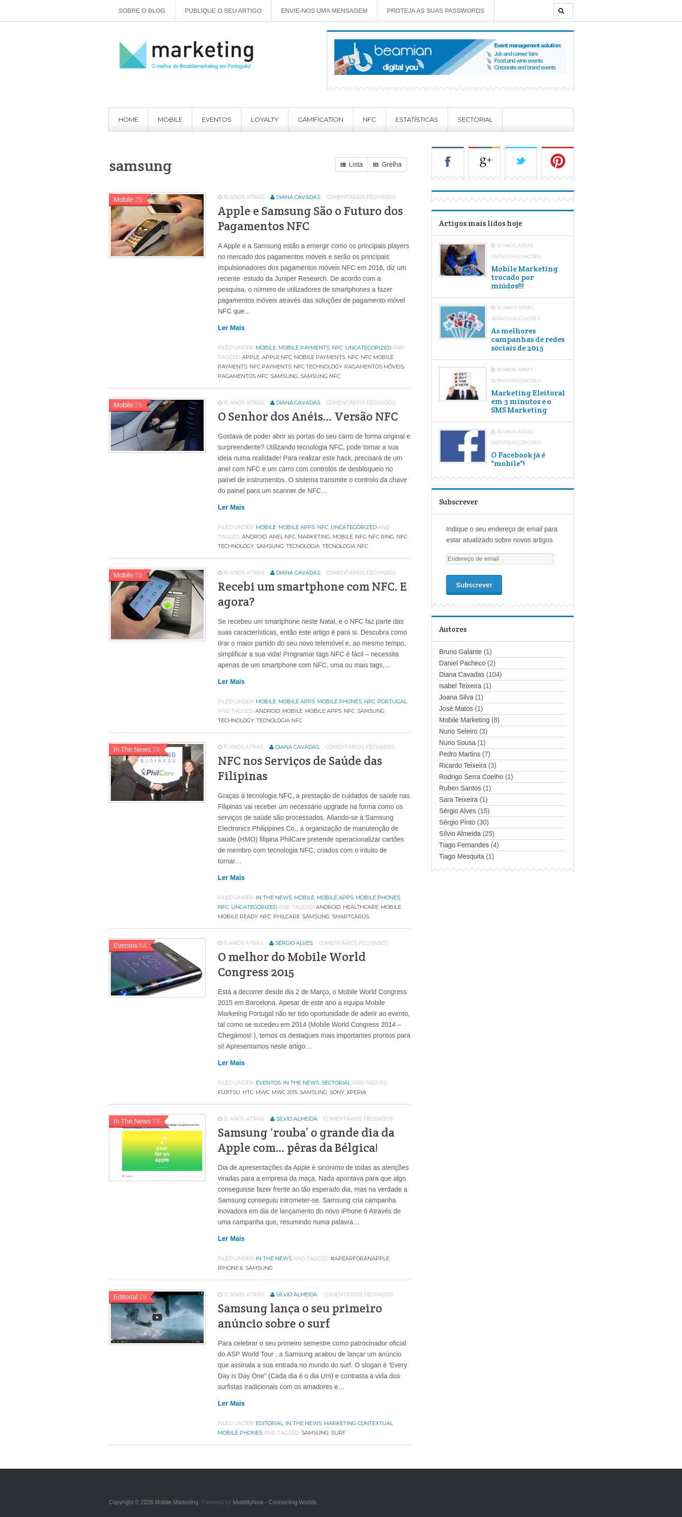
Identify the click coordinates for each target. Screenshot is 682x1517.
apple (251, 357)
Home (128, 119)
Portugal (392, 701)
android (254, 536)
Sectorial (475, 119)
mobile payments (319, 357)
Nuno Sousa (457, 742)
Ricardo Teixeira (462, 765)
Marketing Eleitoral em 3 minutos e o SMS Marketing (528, 401)
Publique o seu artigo (223, 10)
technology (236, 720)
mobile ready (238, 916)
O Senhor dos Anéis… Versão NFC (308, 416)
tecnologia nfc (345, 546)
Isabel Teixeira (460, 686)
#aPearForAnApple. (360, 1258)
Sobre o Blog (141, 10)
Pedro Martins (459, 754)
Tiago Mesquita (461, 856)
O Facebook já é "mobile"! (518, 459)
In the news (274, 897)
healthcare (360, 907)
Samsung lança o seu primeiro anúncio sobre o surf (300, 1316)
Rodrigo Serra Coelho (471, 777)
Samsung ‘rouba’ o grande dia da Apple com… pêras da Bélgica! (306, 1140)
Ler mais (231, 328)
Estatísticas (416, 119)
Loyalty (264, 119)
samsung (284, 376)
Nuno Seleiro (458, 731)
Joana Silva (456, 697)
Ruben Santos (460, 788)
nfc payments (270, 366)
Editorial (269, 1423)
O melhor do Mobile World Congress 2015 (292, 964)
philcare (286, 916)
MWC (262, 1092)
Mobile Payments (304, 347)
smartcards (350, 916)
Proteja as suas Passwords (436, 10)
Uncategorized (368, 347)
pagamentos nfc (243, 376)
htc (247, 1092)
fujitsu (229, 1092)
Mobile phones (339, 701)
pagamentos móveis (374, 366)
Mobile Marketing (464, 720)
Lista (352, 165)
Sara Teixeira (458, 799)
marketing (314, 536)
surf (338, 1432)
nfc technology (318, 366)
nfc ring (381, 536)
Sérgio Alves (294, 943)
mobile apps (323, 711)
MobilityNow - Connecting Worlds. (275, 1502)
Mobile (170, 119)
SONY (337, 1092)
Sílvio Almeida (296, 1118)
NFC (369, 119)
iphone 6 (230, 1268)
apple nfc (277, 357)
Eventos (217, 119)
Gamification (320, 119)
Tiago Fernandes (464, 845)
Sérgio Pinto (457, 822)
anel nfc (282, 536)
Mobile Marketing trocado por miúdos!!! (524, 277)
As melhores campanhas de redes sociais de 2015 (528, 339)
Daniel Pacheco (462, 663)
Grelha (387, 165)
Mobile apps (296, 527)
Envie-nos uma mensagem (324, 10)
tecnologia (303, 546)
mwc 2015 (284, 1092)
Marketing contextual (358, 1423)
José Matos (456, 708)
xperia (356, 1092)
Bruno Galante (460, 651)
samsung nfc (320, 376)
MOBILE (342, 536)
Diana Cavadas (298, 197)
